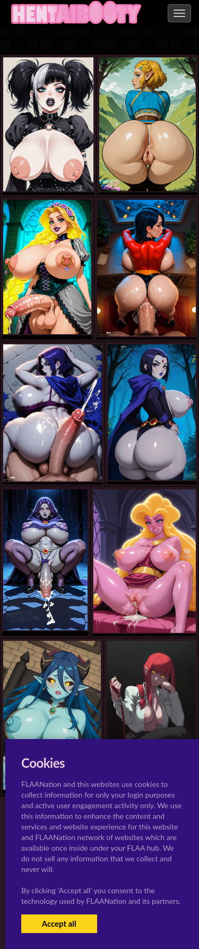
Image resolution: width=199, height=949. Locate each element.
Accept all (59, 923)
